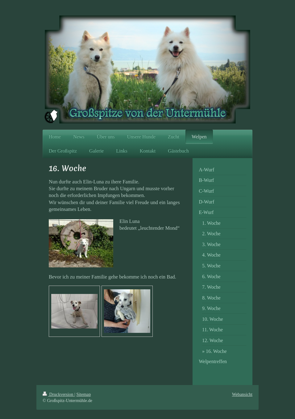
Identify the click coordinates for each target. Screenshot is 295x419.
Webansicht (242, 394)
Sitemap (83, 394)
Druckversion (58, 394)
